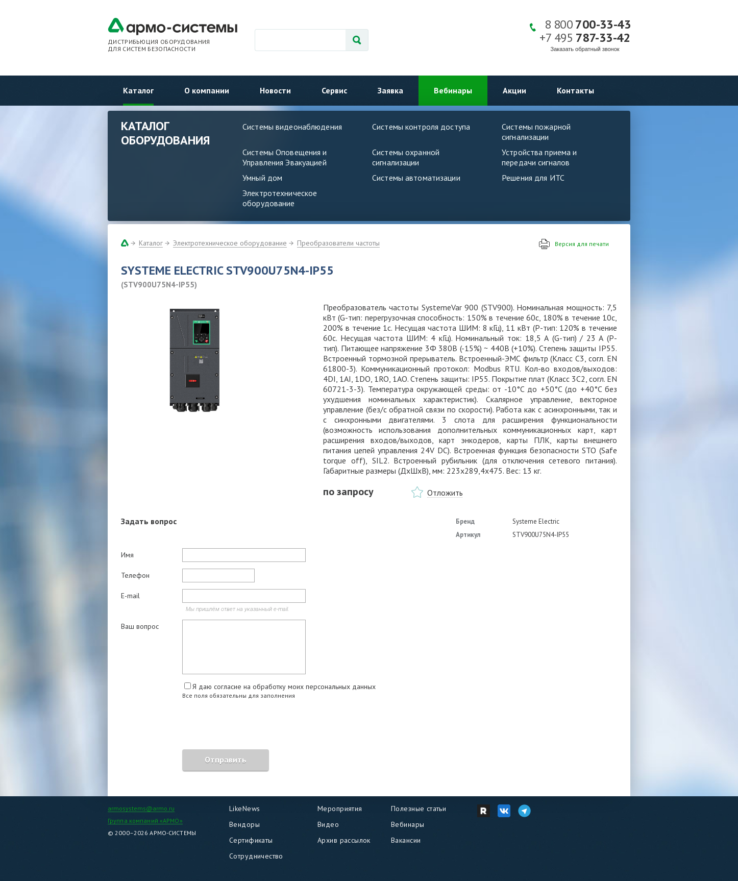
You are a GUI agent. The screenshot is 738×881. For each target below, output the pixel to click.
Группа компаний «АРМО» (145, 820)
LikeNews (244, 808)
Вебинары (453, 90)
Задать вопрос (149, 521)
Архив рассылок (344, 840)
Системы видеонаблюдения (292, 126)
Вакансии (406, 840)
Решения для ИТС (533, 178)
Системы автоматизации (416, 178)
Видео (328, 824)
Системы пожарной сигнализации (536, 131)
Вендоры (244, 824)
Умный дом (262, 178)
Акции (514, 90)
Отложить (445, 492)
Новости (275, 90)
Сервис (334, 90)
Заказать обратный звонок (585, 49)
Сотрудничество (256, 856)
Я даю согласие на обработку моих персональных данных (284, 686)
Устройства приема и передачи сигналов (539, 157)
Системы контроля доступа (421, 126)
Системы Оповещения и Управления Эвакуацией (284, 157)
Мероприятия (339, 808)
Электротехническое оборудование (279, 198)
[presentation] (198, 726)
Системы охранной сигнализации (405, 157)
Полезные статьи (418, 808)
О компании (206, 90)
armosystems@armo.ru (141, 808)
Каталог (138, 90)
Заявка (390, 90)
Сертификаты (251, 840)
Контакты (575, 90)
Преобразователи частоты (338, 243)
